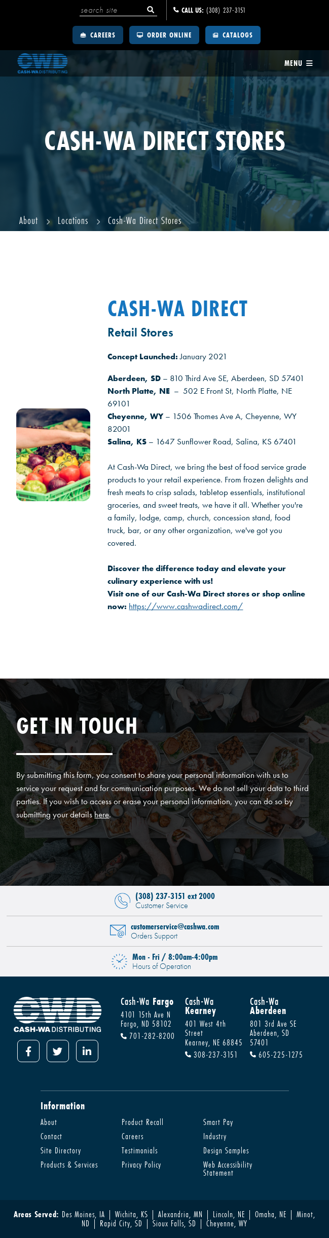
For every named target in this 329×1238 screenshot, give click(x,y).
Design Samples (226, 1150)
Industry (215, 1136)
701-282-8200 (148, 1036)
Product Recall (143, 1122)
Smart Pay (218, 1122)
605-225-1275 (276, 1054)
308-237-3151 (211, 1054)
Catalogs (233, 35)
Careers (98, 35)
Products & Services (69, 1164)
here (101, 814)
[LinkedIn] (87, 1051)
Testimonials (140, 1150)
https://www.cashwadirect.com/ (186, 606)
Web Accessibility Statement (227, 1168)
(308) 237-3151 (209, 10)
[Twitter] (58, 1051)
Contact (51, 1136)
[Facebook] (28, 1051)
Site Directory (61, 1150)
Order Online (164, 35)
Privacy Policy (141, 1164)
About (49, 1122)
